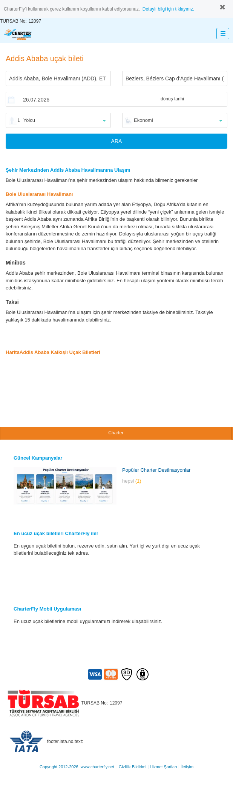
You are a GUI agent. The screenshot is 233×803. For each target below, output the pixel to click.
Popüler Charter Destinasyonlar (156, 470)
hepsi (131, 481)
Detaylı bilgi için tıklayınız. (168, 9)
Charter (115, 432)
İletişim (187, 767)
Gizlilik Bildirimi (132, 767)
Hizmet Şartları (163, 767)
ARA (116, 141)
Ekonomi (143, 120)
